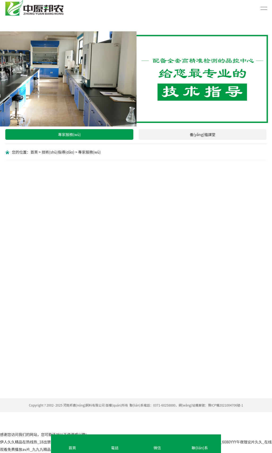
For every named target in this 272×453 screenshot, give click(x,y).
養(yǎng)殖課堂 (202, 134)
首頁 (34, 152)
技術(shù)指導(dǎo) (58, 152)
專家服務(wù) (69, 134)
